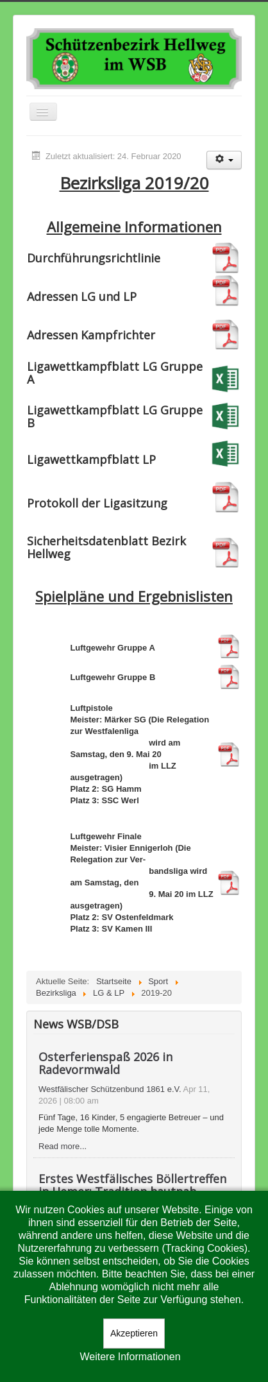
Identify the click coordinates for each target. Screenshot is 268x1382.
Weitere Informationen (130, 1356)
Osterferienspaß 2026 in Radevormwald (105, 1063)
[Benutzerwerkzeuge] (224, 160)
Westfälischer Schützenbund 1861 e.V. (109, 1089)
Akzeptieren (134, 1333)
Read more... (62, 1146)
